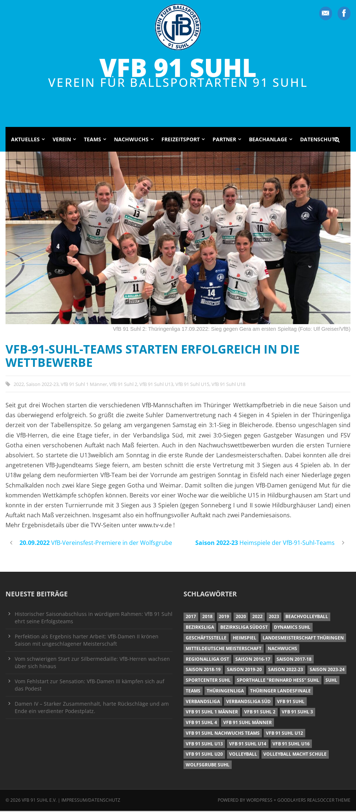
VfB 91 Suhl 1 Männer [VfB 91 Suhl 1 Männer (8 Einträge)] (212, 713)
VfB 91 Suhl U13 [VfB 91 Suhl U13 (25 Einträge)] (204, 745)
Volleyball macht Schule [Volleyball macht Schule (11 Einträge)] (295, 755)
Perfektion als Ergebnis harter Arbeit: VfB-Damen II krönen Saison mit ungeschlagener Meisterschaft (87, 641)
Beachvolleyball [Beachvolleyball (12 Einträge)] (306, 618)
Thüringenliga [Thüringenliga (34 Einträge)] (225, 692)
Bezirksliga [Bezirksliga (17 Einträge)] (200, 628)
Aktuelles (25, 140)
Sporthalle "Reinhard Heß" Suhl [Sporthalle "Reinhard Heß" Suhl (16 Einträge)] (278, 681)
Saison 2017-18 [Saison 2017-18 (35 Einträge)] (294, 660)
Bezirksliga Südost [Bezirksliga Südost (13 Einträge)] (244, 628)
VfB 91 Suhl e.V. (39, 801)
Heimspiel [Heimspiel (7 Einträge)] (244, 639)
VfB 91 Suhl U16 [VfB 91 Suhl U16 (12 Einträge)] (291, 745)
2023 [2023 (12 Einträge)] (274, 618)
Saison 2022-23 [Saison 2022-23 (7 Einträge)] (285, 671)
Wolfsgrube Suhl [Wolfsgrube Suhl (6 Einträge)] (207, 766)
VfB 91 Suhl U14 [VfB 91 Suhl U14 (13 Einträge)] (247, 745)
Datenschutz (319, 140)
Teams (92, 140)
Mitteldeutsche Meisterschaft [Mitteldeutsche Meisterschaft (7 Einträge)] (223, 649)
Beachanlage (268, 140)
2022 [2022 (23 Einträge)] (257, 618)
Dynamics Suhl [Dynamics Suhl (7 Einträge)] (292, 628)
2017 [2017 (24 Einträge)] (191, 618)
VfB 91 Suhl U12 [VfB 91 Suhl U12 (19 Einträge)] (284, 734)
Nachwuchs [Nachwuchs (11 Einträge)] (282, 649)
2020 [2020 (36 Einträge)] (241, 618)
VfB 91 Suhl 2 (123, 385)
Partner (224, 140)
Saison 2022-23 (42, 385)
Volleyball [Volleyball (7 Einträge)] (243, 755)
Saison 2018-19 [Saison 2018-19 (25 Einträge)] (203, 671)
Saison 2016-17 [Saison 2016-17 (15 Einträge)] (252, 660)
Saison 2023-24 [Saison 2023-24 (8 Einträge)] (327, 671)
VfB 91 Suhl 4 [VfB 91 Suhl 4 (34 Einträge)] (201, 724)
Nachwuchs (131, 140)
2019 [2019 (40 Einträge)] (224, 618)
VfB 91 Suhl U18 (228, 385)
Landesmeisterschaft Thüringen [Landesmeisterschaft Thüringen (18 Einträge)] (303, 639)
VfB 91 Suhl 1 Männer (84, 385)
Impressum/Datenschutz (90, 801)
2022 (19, 385)
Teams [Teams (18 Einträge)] (193, 692)
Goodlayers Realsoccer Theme (313, 801)
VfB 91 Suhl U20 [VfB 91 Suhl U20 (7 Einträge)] (204, 755)
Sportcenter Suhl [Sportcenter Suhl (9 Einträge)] (208, 681)
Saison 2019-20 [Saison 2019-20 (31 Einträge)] (244, 671)
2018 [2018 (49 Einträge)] (207, 618)
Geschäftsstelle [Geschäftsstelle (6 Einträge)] (206, 639)
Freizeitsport (180, 140)
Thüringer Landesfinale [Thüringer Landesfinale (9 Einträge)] (280, 692)
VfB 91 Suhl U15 (192, 385)
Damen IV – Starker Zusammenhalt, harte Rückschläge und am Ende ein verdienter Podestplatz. (92, 708)
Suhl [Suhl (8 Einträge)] (331, 681)
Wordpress (260, 801)
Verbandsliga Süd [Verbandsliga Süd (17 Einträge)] (248, 702)
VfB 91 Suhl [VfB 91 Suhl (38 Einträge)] (291, 702)
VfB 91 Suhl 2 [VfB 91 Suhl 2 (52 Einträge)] (259, 713)
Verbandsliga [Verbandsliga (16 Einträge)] (203, 702)
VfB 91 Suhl (178, 67)
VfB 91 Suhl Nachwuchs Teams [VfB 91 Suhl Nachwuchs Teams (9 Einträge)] (223, 734)
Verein (62, 140)
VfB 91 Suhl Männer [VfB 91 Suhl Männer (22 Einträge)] (247, 724)
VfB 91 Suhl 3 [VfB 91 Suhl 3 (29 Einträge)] (297, 713)
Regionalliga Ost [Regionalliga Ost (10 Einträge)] (207, 660)
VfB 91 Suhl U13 (156, 385)
